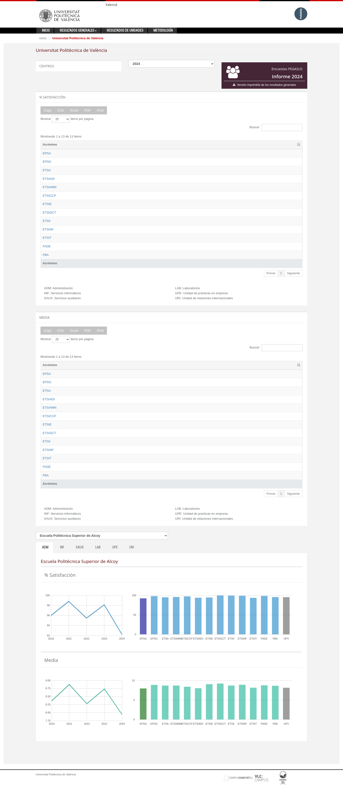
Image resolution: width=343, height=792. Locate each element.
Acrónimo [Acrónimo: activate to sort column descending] (50, 144)
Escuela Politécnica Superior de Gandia (93, 161)
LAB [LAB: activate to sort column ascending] (242, 144)
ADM (45, 556)
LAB (98, 556)
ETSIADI (49, 179)
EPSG (47, 161)
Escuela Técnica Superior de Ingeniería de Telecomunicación (108, 242)
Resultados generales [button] (78, 30)
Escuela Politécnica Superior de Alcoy (92, 153)
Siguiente (293, 277)
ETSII (46, 225)
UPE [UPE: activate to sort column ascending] (264, 144)
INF (62, 556)
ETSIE (47, 204)
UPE (115, 556)
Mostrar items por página (66, 119)
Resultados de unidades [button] (125, 30)
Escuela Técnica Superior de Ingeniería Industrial (100, 225)
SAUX (80, 556)
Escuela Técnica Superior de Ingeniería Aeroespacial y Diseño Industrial (116, 179)
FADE (47, 251)
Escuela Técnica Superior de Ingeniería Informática (101, 233)
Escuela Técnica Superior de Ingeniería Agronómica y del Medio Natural (115, 187)
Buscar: (276, 127)
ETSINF (48, 233)
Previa (271, 277)
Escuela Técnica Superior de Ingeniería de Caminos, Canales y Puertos (115, 195)
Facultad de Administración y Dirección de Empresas (102, 251)
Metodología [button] (163, 30)
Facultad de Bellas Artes (83, 259)
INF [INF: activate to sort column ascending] (197, 144)
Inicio (42, 38)
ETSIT (47, 242)
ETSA (47, 170)
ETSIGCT (49, 212)
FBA (46, 259)
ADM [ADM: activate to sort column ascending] (176, 144)
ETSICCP (49, 195)
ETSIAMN (49, 187)
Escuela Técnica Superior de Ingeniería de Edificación (103, 204)
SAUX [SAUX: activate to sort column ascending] (221, 144)
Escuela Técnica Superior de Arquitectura (94, 170)
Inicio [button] (46, 30)
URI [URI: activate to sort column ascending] (285, 144)
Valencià (111, 5)
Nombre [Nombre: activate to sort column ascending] (72, 144)
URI (131, 556)
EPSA (47, 153)
